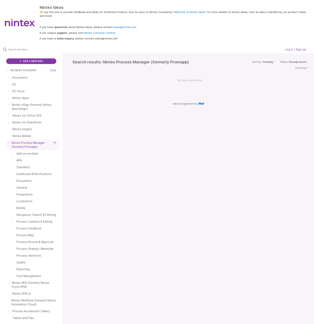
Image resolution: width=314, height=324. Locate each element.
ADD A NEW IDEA (31, 61)
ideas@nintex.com (124, 27)
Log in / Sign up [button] (296, 49)
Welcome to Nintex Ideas (189, 12)
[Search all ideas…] (36, 49)
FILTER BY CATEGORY (21, 70)
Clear (53, 70)
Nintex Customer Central (99, 32)
